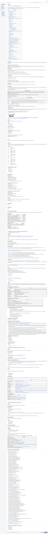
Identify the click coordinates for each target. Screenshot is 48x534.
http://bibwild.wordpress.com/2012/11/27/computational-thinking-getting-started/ (17, 118)
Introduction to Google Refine (19, 391)
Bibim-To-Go (9, 275)
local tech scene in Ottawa (19, 94)
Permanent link (2, 14)
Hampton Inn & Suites (10, 253)
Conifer (40, 254)
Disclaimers (15, 532)
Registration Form (20, 248)
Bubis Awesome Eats (10, 280)
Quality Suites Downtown (10, 254)
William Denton (10, 453)
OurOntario (18, 479)
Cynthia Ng (9, 168)
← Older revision (10, 6)
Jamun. (31, 303)
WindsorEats (20, 271)
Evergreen (9, 329)
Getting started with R (18, 387)
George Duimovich (10, 491)
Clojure (39, 311)
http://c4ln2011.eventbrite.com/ (26, 350)
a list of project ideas (37, 329)
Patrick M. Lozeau (10, 473)
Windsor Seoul (10, 274)
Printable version (3, 13)
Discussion (9, 2)
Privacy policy (8, 532)
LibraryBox (17, 102)
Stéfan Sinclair (10, 520)
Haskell (37, 311)
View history (37, 2)
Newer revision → (18, 6)
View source (34, 2)
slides (20, 301)
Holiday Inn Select (10, 252)
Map (8, 196)
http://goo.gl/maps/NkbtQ (13, 135)
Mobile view (17, 532)
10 (23, 364)
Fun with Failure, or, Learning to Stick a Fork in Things (18, 397)
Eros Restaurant (10, 273)
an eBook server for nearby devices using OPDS (27, 328)
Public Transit (10, 363)
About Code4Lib (11, 532)
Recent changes (2, 8)
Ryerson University (15, 475)
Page (7, 2)
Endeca (20, 442)
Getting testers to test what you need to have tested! (18, 398)
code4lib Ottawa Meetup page (31, 84)
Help (1, 9)
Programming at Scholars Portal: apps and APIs (21, 382)
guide (19, 358)
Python (35, 311)
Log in (46, 0)
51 (18, 364)
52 (21, 364)
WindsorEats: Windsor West (19, 270)
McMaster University (14, 455)
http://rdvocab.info (16, 228)
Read (31, 2)
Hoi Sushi (9, 276)
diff (8, 6)
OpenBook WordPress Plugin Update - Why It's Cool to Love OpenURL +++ (20, 446)
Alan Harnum (9, 498)
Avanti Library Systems (15, 465)
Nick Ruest (9, 455)
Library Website (16, 442)
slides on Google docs (24, 302)
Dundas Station (14, 136)
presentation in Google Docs (25, 292)
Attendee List (9, 124)
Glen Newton (9, 517)
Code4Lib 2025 (2, 7)
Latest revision (14, 6)
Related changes (3, 12)
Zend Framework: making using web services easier (22, 392)
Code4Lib (23, 7)
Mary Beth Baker (10, 94)
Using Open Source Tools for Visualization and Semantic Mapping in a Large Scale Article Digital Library (23, 444)
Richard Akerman (14, 100)
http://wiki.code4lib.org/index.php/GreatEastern (25, 322)
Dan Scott (9, 488)
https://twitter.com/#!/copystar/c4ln (12, 345)
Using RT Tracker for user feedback (16, 399)
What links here (3, 11)
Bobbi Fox (9, 492)
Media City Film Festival (22, 264)
